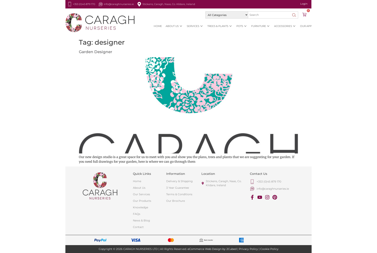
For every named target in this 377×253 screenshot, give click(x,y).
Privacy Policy (248, 249)
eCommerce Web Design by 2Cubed (212, 249)
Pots (241, 26)
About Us (174, 26)
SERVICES (195, 26)
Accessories (284, 26)
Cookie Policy (269, 249)
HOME (158, 26)
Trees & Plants (219, 26)
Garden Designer (95, 51)
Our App (306, 26)
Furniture (260, 26)
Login (304, 3)
